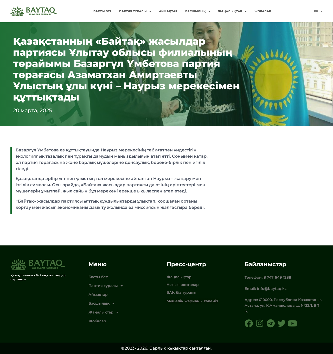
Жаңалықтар (232, 11)
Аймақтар (168, 11)
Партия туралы (135, 11)
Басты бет (102, 11)
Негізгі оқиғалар (182, 284)
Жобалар (262, 11)
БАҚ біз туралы (181, 292)
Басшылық (197, 11)
